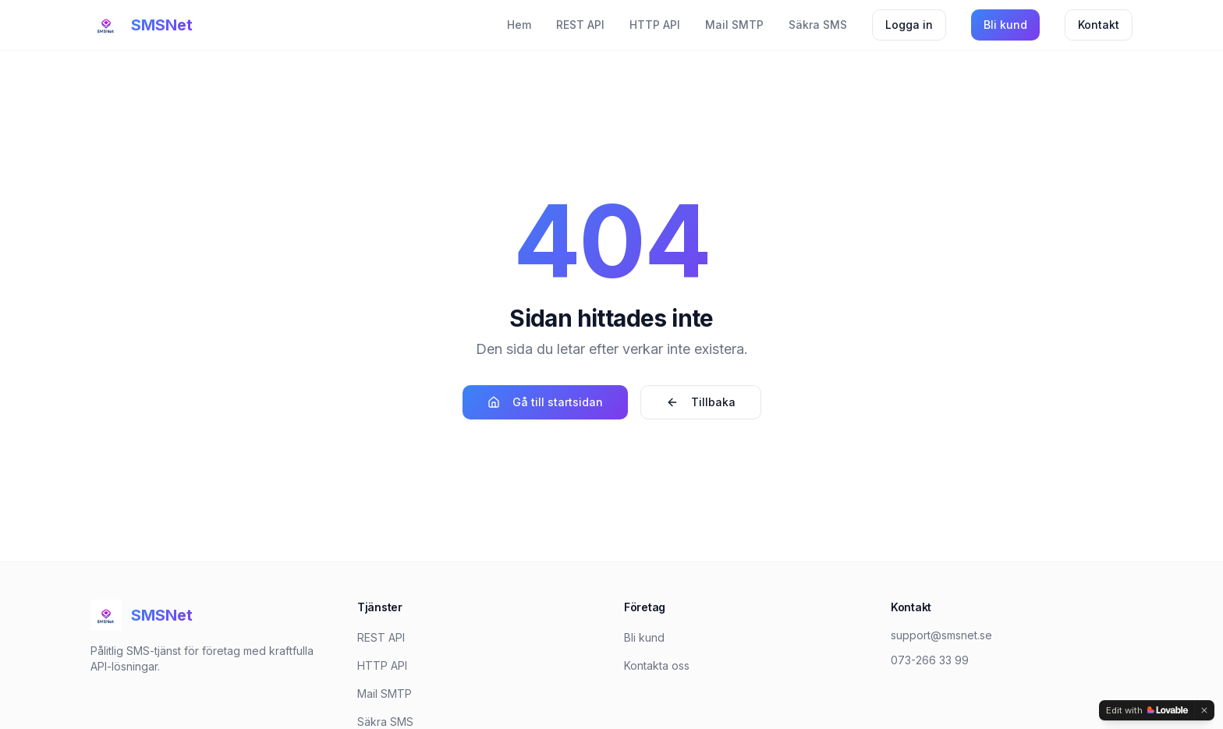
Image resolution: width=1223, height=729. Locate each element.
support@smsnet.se (941, 635)
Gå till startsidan (545, 402)
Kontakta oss (656, 665)
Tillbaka (701, 402)
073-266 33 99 (930, 660)
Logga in (909, 24)
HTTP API (654, 24)
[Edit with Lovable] (1147, 710)
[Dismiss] (1204, 710)
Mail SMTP (734, 24)
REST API (580, 24)
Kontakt (1098, 24)
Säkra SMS (818, 24)
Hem (519, 24)
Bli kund (1005, 24)
